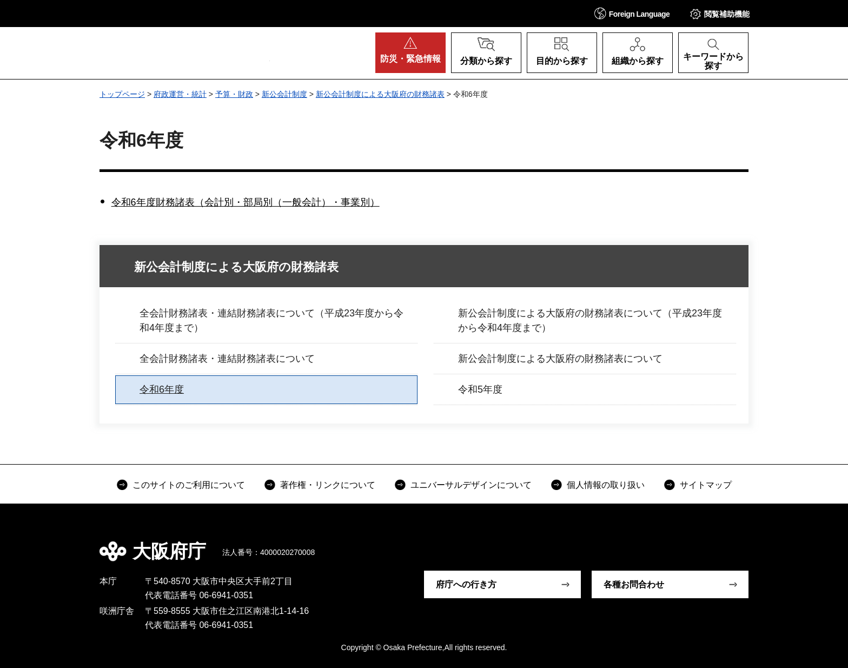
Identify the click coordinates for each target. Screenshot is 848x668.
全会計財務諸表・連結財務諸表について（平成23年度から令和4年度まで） (271, 320)
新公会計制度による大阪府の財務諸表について (560, 358)
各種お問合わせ (634, 584)
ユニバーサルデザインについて (471, 485)
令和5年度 (480, 389)
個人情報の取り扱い (606, 485)
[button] (632, 13)
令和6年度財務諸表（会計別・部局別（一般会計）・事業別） (245, 202)
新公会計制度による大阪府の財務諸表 (380, 94)
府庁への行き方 (466, 584)
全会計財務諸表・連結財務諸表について (227, 358)
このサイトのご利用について (188, 485)
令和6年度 (162, 389)
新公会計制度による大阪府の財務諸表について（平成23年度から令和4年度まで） (590, 320)
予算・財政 (234, 94)
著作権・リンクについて (327, 485)
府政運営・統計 (180, 94)
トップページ (122, 94)
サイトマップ (706, 485)
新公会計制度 (284, 94)
